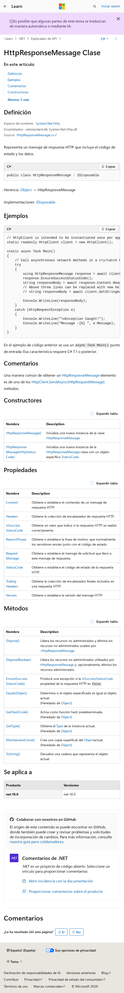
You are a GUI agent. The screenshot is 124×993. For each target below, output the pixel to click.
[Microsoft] (62, 6)
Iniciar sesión (110, 6)
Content (12, 502)
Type (59, 726)
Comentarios (17, 86)
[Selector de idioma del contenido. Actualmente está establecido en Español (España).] (21, 950)
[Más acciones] (116, 38)
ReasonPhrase (16, 539)
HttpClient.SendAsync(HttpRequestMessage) (68, 381)
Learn (9, 38)
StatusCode (70, 457)
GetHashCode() (17, 712)
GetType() (13, 726)
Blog (104, 972)
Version (11, 595)
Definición (15, 73)
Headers (12, 516)
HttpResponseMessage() (23, 433)
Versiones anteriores (81, 972)
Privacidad (31, 979)
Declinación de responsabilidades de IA (32, 972)
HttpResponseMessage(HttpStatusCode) (21, 452)
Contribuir (11, 979)
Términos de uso (16, 986)
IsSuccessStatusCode (97, 678)
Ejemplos (14, 79)
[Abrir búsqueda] (94, 6)
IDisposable (45, 201)
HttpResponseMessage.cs (35, 135)
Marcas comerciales (47, 986)
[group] (62, 285)
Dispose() (12, 640)
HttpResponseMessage (80, 375)
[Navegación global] (5, 6)
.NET (22, 38)
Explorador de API (44, 38)
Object (26, 189)
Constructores (18, 92)
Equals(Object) (16, 693)
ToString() (13, 754)
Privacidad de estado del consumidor (76, 979)
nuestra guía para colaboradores (36, 841)
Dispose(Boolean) (18, 659)
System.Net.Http (48, 123)
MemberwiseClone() (20, 740)
